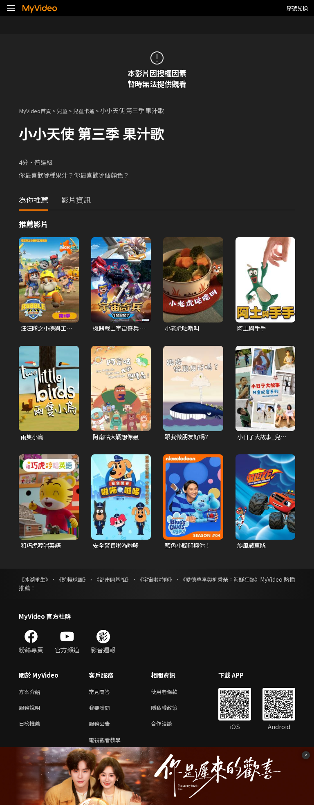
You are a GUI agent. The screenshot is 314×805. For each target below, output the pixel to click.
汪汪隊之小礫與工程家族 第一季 (45, 328)
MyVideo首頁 (37, 110)
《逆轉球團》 (81, 581)
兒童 (68, 110)
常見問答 (101, 693)
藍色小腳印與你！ (189, 547)
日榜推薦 (31, 728)
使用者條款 (171, 693)
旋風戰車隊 (252, 547)
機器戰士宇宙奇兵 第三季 (117, 328)
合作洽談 (168, 728)
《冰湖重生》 (36, 581)
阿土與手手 (252, 328)
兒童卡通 (92, 110)
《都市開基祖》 (128, 581)
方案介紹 (31, 693)
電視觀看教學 (107, 745)
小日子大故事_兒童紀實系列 (263, 438)
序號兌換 (297, 8)
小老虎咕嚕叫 (183, 328)
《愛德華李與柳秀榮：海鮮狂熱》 (252, 581)
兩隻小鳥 (32, 438)
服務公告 (101, 728)
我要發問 (101, 711)
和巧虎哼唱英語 (41, 547)
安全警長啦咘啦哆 (117, 547)
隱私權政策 (171, 711)
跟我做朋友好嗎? (188, 438)
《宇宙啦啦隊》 (179, 581)
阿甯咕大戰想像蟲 (117, 438)
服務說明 (31, 711)
